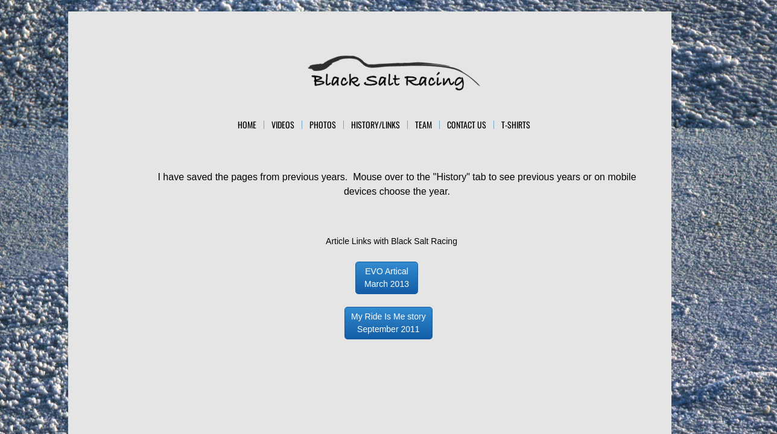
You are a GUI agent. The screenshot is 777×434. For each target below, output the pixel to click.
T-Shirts (515, 125)
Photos (322, 125)
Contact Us (466, 125)
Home (247, 125)
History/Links (375, 125)
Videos (282, 125)
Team (423, 125)
